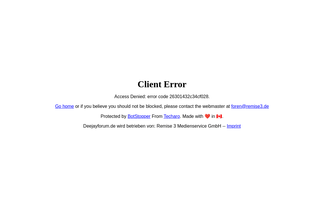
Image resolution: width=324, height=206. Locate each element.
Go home (64, 106)
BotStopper (139, 116)
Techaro (172, 116)
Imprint (234, 126)
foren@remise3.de (250, 106)
